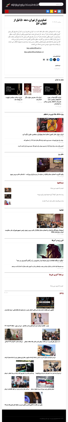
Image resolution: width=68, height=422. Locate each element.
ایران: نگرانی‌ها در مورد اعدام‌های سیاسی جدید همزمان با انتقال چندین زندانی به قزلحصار (52, 100)
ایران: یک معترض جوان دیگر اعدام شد (33, 98)
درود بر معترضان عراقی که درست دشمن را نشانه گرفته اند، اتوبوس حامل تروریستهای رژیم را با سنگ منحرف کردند (30, 357)
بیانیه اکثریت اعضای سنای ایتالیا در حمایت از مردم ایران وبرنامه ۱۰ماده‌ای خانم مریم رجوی (36, 174)
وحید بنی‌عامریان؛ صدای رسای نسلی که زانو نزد (52, 201)
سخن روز (60, 154)
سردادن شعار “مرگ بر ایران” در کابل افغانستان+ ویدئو (17, 389)
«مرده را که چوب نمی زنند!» (56, 188)
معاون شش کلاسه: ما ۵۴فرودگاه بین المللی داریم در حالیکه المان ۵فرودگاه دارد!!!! (23, 405)
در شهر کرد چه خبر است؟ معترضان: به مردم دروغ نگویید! (48, 373)
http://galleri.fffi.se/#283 (34, 48)
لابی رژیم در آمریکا (57, 240)
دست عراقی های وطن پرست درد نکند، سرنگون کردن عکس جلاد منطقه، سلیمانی (42, 341)
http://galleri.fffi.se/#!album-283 (34, 52)
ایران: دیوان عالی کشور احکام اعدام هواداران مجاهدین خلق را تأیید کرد (42, 134)
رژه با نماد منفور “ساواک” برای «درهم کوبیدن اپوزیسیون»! (50, 194)
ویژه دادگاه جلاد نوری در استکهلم (53, 114)
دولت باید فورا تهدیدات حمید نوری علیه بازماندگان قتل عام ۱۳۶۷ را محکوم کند (43, 140)
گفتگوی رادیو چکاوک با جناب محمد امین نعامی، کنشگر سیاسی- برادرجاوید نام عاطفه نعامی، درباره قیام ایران (29, 310)
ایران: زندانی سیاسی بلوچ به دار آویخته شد (14, 98)
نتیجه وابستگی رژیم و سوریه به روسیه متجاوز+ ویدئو (42, 389)
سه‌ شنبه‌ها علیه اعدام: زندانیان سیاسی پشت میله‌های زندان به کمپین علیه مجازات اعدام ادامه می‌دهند (37, 266)
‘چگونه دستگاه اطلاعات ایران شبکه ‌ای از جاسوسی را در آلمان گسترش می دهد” (39, 260)
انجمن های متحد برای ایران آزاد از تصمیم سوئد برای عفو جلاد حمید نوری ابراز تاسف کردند (40, 146)
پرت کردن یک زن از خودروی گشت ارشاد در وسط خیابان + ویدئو (19, 373)
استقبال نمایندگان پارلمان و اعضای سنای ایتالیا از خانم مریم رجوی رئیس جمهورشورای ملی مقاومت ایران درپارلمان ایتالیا (34, 231)
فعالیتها (61, 210)
